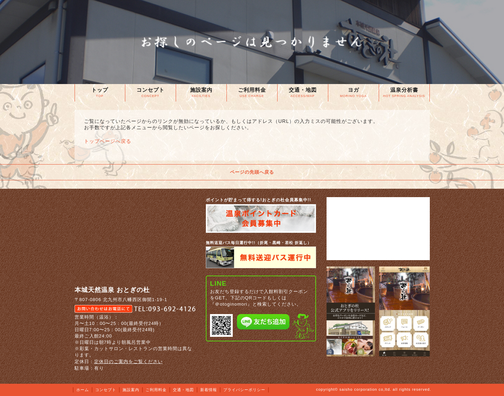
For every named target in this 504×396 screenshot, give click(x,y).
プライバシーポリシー (244, 390)
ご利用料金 (156, 390)
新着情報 (208, 390)
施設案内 (130, 390)
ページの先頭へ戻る (252, 172)
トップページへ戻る (107, 141)
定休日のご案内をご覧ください (128, 361)
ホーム (82, 390)
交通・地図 (183, 390)
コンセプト (105, 390)
